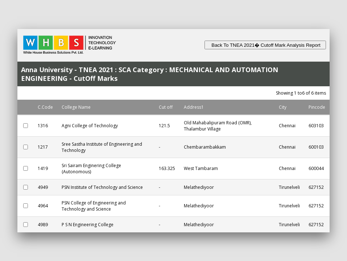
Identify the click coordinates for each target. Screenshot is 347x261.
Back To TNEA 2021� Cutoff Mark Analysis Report (265, 45)
